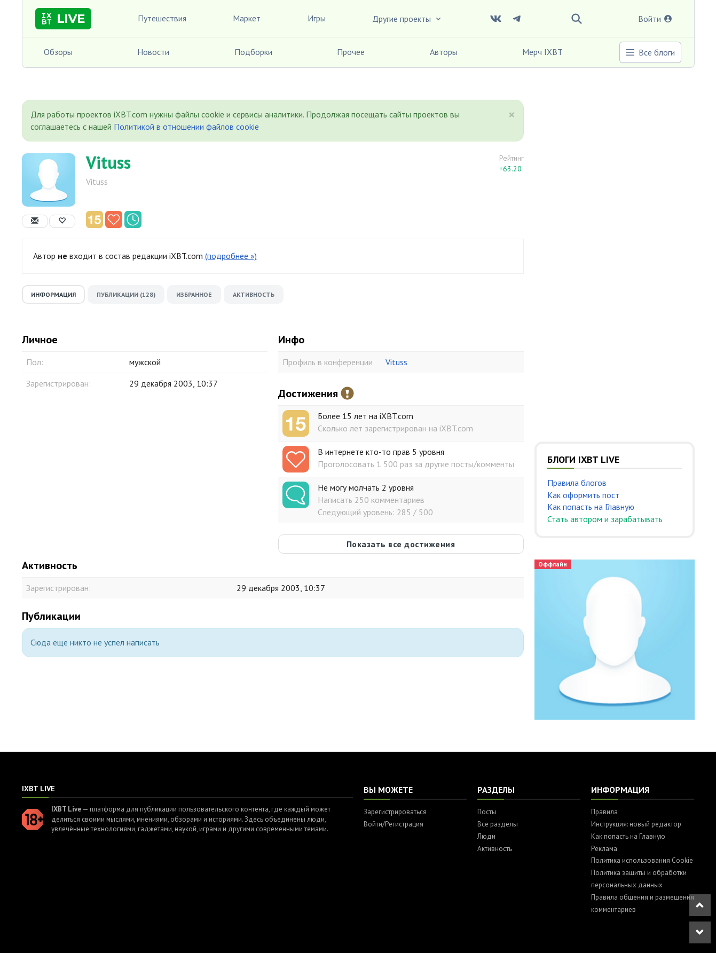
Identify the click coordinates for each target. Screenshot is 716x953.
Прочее (351, 51)
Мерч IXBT (542, 51)
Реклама (604, 848)
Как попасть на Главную (590, 506)
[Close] (511, 114)
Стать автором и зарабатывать (605, 519)
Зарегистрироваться (395, 811)
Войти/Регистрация (393, 824)
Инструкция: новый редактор (636, 824)
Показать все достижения (401, 544)
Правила (604, 811)
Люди (486, 836)
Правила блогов (577, 482)
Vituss (108, 162)
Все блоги (650, 52)
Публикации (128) (126, 294)
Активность (253, 294)
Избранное (194, 294)
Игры (317, 18)
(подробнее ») (231, 255)
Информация (53, 294)
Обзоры (58, 51)
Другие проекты (407, 18)
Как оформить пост (583, 495)
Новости (153, 51)
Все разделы (497, 824)
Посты (487, 811)
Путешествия (162, 18)
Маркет (247, 18)
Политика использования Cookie (642, 860)
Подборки (253, 51)
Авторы (444, 51)
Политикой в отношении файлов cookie (186, 126)
